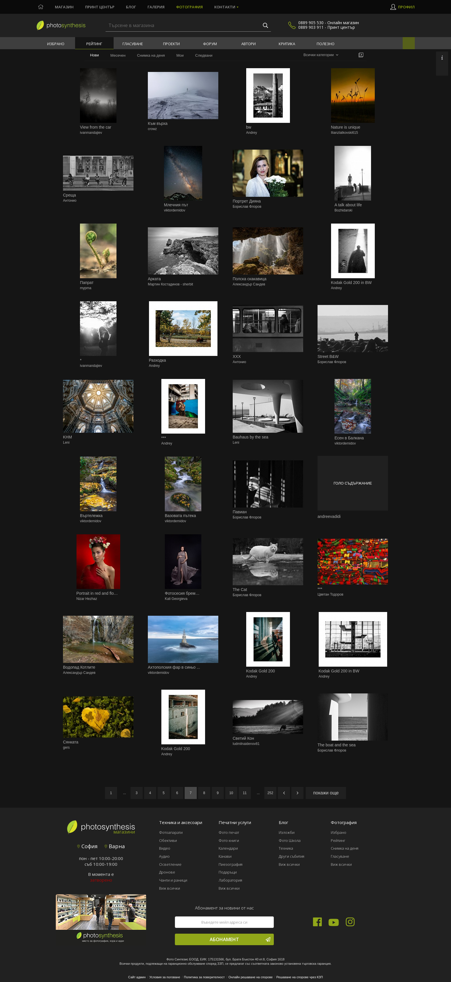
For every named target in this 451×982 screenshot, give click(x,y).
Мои (180, 55)
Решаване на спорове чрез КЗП (299, 977)
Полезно (326, 43)
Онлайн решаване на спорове (250, 977)
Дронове (167, 872)
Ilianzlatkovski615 (344, 133)
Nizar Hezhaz (87, 599)
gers (66, 747)
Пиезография (230, 864)
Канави (225, 856)
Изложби (287, 832)
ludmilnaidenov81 (246, 744)
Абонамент (240, 939)
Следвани (204, 55)
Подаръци (228, 872)
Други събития (291, 856)
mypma (85, 288)
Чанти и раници (173, 880)
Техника (286, 848)
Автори (248, 43)
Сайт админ (137, 977)
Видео (164, 848)
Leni (66, 443)
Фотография (189, 6)
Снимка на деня (151, 55)
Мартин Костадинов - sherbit (170, 284)
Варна (114, 846)
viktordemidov (174, 210)
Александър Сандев (249, 284)
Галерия (156, 6)
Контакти (224, 6)
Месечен (118, 55)
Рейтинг (94, 43)
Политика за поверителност (204, 977)
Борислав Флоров (247, 207)
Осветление (170, 864)
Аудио (164, 856)
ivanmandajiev (91, 133)
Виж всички (169, 888)
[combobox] (321, 55)
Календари (228, 848)
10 (231, 793)
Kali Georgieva (176, 599)
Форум (210, 43)
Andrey (251, 133)
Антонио (70, 201)
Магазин (64, 6)
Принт (99, 6)
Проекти (171, 43)
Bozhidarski (343, 210)
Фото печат (229, 832)
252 (270, 793)
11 (244, 793)
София (87, 846)
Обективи (168, 840)
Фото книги (229, 840)
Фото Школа (290, 840)
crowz (152, 129)
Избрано (55, 43)
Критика (287, 43)
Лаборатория (230, 880)
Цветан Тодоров (330, 594)
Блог (131, 6)
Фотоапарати (171, 832)
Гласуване (133, 43)
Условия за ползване (164, 977)
